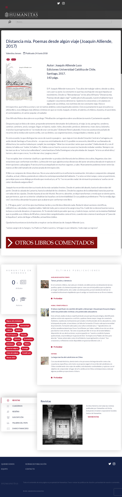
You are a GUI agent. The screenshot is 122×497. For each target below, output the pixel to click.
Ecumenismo (28, 339)
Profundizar (58, 298)
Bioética (18, 330)
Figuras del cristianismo (14, 321)
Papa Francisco (12, 335)
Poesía (14, 59)
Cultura (9, 330)
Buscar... (10, 20)
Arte (19, 344)
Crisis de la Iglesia (12, 353)
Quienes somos (7, 464)
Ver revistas (93, 417)
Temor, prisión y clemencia (61, 280)
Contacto (30, 469)
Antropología (24, 325)
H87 (8, 59)
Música (27, 344)
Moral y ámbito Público (59, 305)
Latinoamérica (11, 325)
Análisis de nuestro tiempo (60, 277)
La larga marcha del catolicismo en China (67, 357)
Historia (17, 339)
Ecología (25, 348)
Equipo (4, 469)
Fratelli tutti (26, 353)
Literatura (10, 344)
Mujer (8, 339)
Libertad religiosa (12, 348)
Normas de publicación (35, 464)
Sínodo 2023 (11, 358)
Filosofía (23, 335)
